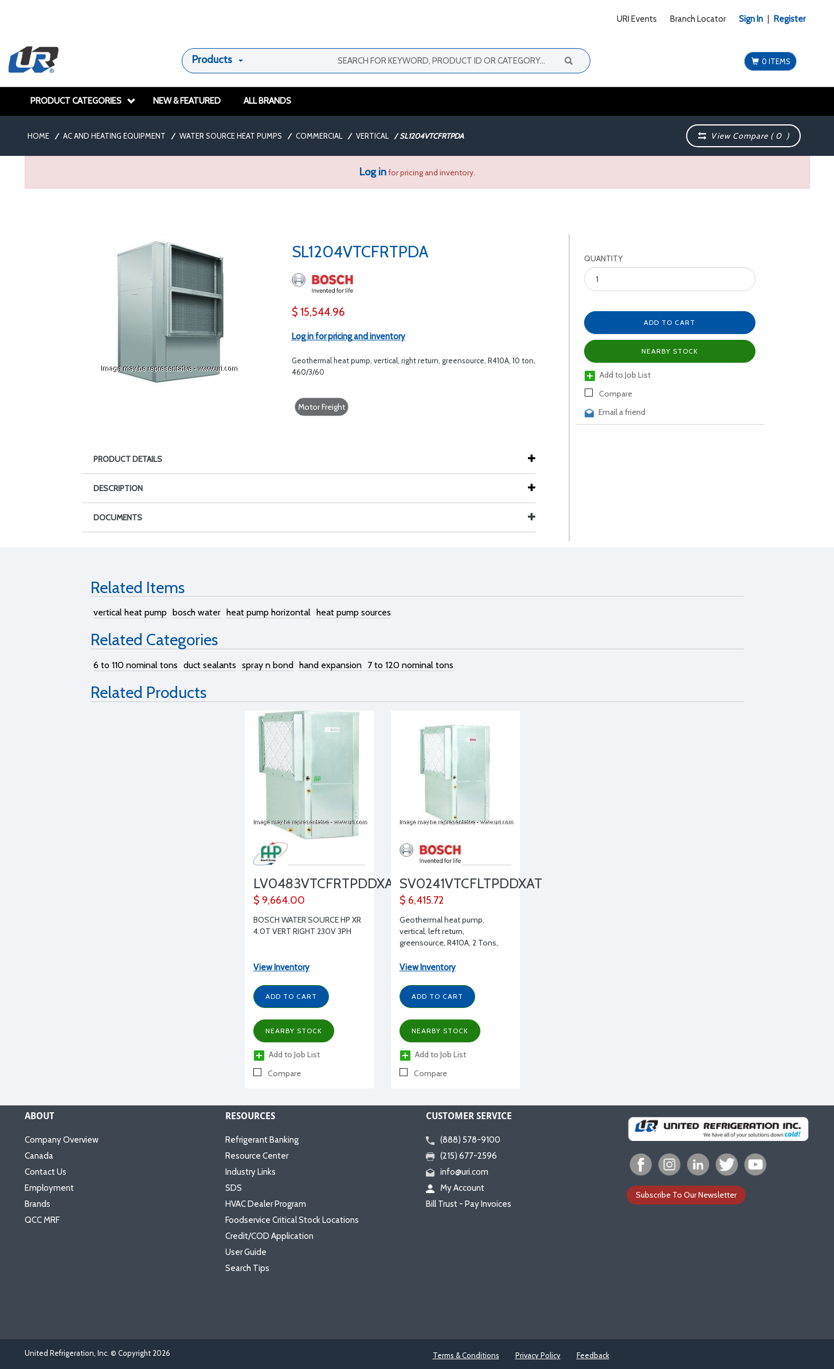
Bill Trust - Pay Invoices (468, 1204)
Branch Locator (698, 19)
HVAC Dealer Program (265, 1204)
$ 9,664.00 (279, 900)
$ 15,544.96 (318, 312)
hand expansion (330, 665)
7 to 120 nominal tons (410, 665)
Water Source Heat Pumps (230, 135)
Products (212, 59)
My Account (455, 1188)
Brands (37, 1204)
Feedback (593, 1355)
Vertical (372, 135)
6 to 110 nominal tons (135, 665)
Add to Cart (669, 322)
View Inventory (281, 967)
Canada (39, 1156)
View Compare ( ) (744, 136)
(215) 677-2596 (461, 1156)
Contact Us (45, 1172)
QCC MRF (42, 1220)
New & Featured (187, 101)
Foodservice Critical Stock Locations (292, 1220)
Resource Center (256, 1156)
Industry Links (250, 1172)
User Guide (246, 1252)
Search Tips (247, 1268)
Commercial (319, 135)
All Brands (267, 101)
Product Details (133, 459)
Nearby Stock (669, 351)
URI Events (637, 19)
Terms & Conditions (466, 1355)
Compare (608, 394)
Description (123, 488)
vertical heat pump (130, 612)
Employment (49, 1188)
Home (38, 135)
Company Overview (62, 1140)
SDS (233, 1188)
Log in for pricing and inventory (348, 336)
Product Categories (83, 101)
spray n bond (267, 665)
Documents (314, 517)
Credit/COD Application (269, 1236)
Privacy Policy (538, 1355)
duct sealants (209, 665)
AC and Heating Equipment (114, 135)
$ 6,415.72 (422, 900)
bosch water (197, 612)
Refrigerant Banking (262, 1140)
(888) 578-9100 (463, 1140)
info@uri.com (457, 1172)
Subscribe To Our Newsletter (686, 1195)
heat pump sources (353, 612)
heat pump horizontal (268, 612)
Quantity (603, 258)
